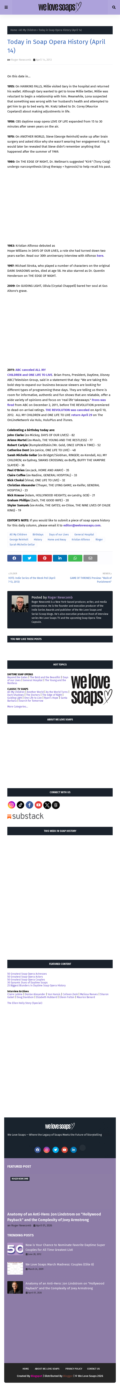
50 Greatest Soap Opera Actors (25, 976)
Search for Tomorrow (31, 700)
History (38, 539)
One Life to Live (33, 697)
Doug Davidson (25, 997)
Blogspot (36, 1376)
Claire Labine (15, 994)
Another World (35, 692)
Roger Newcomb (21, 59)
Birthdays (38, 534)
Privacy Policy (73, 1368)
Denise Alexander (35, 994)
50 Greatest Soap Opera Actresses (27, 973)
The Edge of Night (52, 694)
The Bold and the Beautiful (45, 677)
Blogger (68, 1376)
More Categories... (17, 706)
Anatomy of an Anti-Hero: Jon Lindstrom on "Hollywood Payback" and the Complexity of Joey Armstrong (54, 1217)
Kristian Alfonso (81, 539)
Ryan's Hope (51, 697)
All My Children (28, 30)
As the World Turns (57, 692)
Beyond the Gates (17, 677)
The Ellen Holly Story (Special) (24, 1003)
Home (13, 30)
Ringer (99, 539)
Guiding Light (14, 697)
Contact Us (93, 1368)
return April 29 (81, 415)
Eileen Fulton (66, 997)
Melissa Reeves (89, 994)
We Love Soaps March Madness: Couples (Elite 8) (60, 1264)
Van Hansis (54, 994)
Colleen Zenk (70, 994)
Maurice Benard (86, 997)
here (100, 256)
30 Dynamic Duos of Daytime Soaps (27, 982)
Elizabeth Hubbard (46, 997)
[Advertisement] (38, 754)
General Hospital (84, 534)
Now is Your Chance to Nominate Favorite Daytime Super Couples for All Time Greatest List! (65, 1247)
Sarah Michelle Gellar (22, 544)
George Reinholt (19, 539)
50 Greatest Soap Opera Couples (26, 979)
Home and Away (57, 539)
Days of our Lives (59, 534)
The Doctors (33, 694)
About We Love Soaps (47, 1368)
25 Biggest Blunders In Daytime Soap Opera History (36, 985)
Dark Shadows (15, 694)
